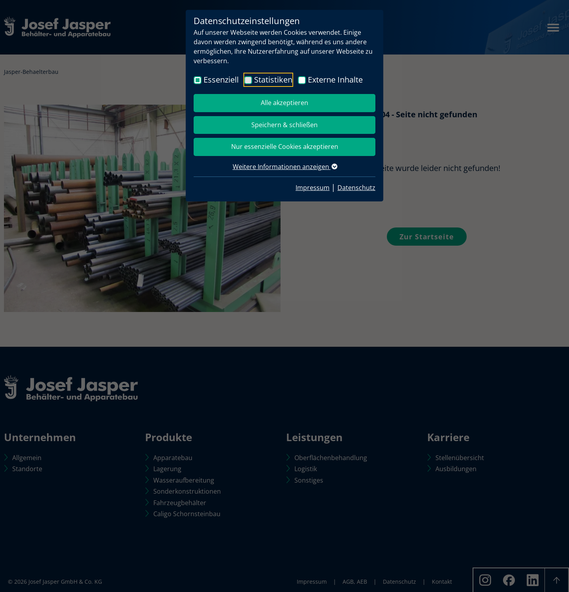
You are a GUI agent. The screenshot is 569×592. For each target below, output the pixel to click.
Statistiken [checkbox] (273, 79)
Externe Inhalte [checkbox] (335, 79)
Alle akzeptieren (284, 102)
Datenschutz (356, 187)
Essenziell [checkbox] (221, 79)
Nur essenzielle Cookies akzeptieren (284, 146)
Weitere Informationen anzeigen (285, 166)
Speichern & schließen (284, 124)
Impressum (313, 187)
